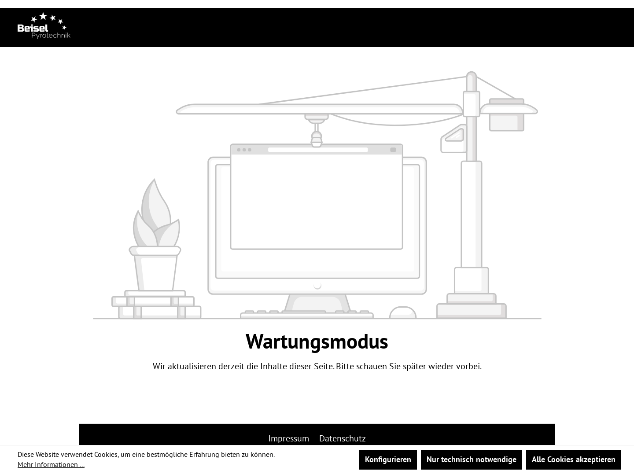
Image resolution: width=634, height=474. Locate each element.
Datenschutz (342, 438)
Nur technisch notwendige (471, 459)
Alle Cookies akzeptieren (574, 459)
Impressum (289, 438)
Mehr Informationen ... (51, 464)
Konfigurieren (388, 459)
